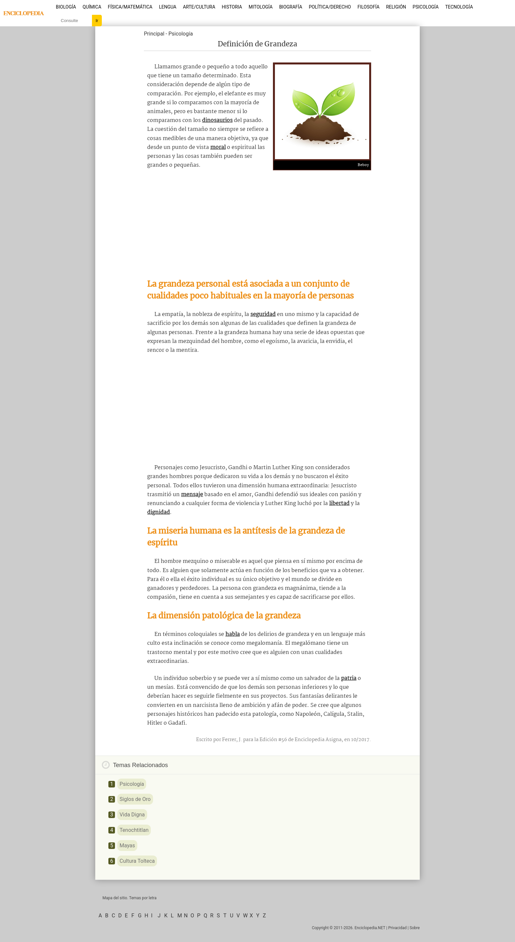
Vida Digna (132, 814)
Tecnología (459, 7)
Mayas (127, 845)
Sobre (415, 928)
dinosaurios (217, 120)
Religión (396, 7)
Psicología (425, 7)
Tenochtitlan (134, 830)
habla (232, 634)
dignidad (158, 512)
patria (348, 678)
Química (92, 7)
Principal (154, 34)
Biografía (290, 7)
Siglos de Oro (135, 799)
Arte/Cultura (199, 7)
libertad (339, 503)
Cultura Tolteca (137, 861)
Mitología (261, 7)
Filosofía (368, 7)
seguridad (263, 314)
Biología (66, 7)
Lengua (167, 7)
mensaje (192, 494)
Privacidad (397, 928)
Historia (232, 7)
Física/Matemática (130, 7)
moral (218, 147)
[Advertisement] (257, 224)
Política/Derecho (330, 7)
